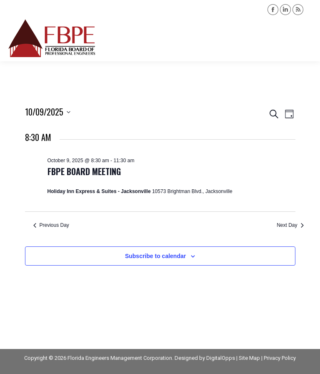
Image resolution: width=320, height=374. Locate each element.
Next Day (290, 225)
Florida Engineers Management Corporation (120, 358)
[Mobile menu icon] (307, 38)
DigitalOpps (220, 358)
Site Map (249, 358)
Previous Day (51, 225)
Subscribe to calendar (155, 256)
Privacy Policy (280, 358)
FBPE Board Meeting (84, 171)
